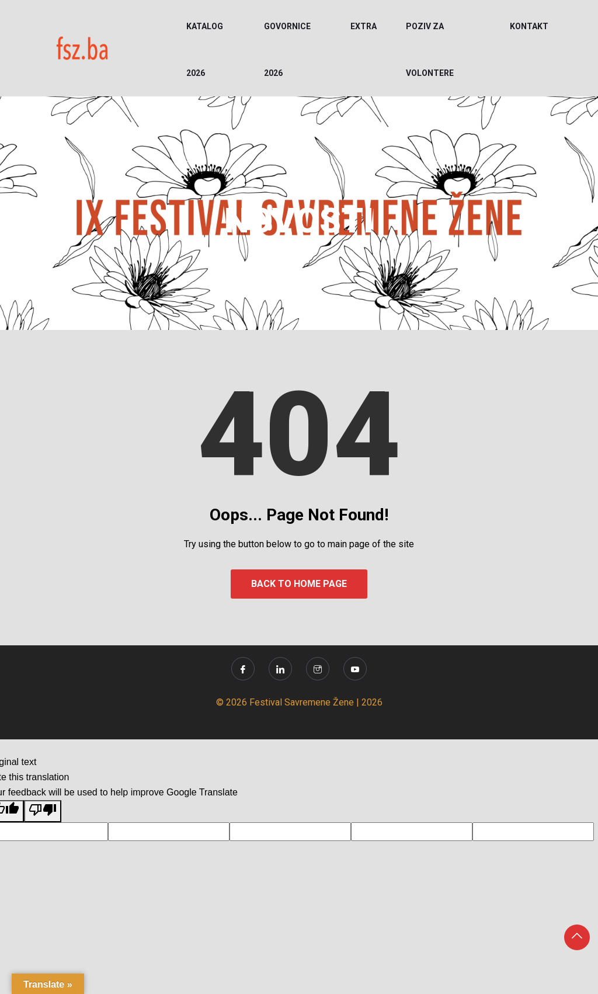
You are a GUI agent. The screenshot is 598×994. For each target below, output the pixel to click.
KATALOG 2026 (204, 50)
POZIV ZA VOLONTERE (430, 50)
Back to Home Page (299, 583)
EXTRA (363, 26)
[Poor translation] (42, 811)
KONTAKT (529, 26)
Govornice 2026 (287, 50)
